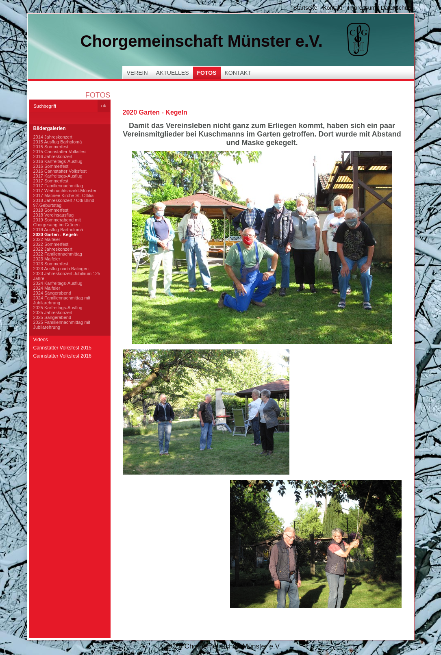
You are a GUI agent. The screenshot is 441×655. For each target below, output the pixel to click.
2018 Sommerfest (51, 210)
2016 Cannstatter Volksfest (60, 171)
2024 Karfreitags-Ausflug (58, 283)
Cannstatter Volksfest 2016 (62, 356)
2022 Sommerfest (51, 244)
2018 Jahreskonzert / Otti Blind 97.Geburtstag (63, 203)
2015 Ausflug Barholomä (57, 141)
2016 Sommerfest (51, 166)
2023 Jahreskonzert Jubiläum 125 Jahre (66, 276)
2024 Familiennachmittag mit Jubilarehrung (62, 300)
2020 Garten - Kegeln (55, 234)
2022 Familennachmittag (57, 254)
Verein (137, 72)
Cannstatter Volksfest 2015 (62, 348)
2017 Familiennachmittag (58, 185)
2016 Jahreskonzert (53, 156)
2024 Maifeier (47, 288)
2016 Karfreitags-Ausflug (58, 161)
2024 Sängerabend (52, 293)
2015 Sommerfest (51, 146)
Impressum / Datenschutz (380, 7)
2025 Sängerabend (52, 317)
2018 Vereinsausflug (53, 215)
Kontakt (332, 7)
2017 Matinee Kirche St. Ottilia (63, 195)
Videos (40, 340)
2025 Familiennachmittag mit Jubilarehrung (62, 325)
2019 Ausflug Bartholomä (58, 229)
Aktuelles (172, 72)
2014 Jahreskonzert (53, 136)
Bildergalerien (49, 128)
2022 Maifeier (47, 239)
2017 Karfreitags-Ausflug (58, 176)
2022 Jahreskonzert (53, 249)
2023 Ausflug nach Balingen (61, 268)
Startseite (305, 7)
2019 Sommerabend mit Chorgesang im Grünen (57, 222)
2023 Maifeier (47, 258)
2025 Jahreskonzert (53, 312)
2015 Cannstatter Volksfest (60, 151)
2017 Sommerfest (51, 180)
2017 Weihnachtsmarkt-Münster (65, 190)
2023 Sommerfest (51, 263)
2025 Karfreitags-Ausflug (58, 307)
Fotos (207, 72)
